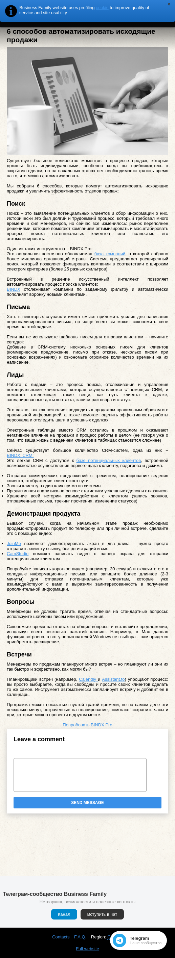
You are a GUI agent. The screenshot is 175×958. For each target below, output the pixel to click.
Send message (87, 802)
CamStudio (17, 553)
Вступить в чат (102, 914)
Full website (87, 948)
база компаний (110, 253)
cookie (102, 7)
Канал (64, 914)
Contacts (60, 936)
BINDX (13, 289)
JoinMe (14, 543)
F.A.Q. (80, 936)
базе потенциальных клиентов (108, 460)
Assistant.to (113, 679)
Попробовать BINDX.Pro (87, 724)
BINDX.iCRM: (20, 455)
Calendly (88, 679)
